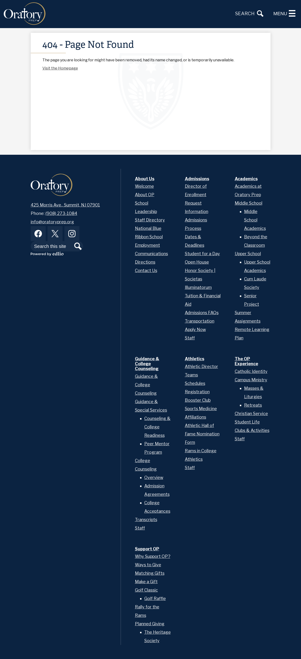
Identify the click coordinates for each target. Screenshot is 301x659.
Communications (151, 253)
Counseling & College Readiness (157, 427)
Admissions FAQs (202, 312)
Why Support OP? (152, 556)
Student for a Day (202, 253)
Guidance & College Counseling (146, 385)
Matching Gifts (149, 573)
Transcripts (146, 519)
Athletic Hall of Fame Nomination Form (202, 434)
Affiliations (195, 417)
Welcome (144, 186)
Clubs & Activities (252, 430)
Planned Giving (149, 623)
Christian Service (251, 413)
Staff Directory (150, 219)
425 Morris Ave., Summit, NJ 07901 (65, 204)
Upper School (248, 253)
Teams (191, 374)
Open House (197, 262)
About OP (144, 194)
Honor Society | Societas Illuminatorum (200, 279)
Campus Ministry (251, 379)
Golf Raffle (155, 598)
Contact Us (146, 270)
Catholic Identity (251, 371)
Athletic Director (201, 366)
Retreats (253, 405)
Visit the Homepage (60, 68)
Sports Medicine (201, 408)
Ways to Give (148, 564)
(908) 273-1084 (61, 213)
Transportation (199, 321)
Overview (153, 477)
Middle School (248, 203)
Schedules (195, 383)
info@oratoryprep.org (52, 221)
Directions (145, 262)
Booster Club (198, 400)
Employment (147, 245)
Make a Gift (146, 581)
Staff (190, 337)
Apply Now (195, 329)
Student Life (247, 422)
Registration (197, 391)
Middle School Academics (255, 220)
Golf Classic (146, 590)
